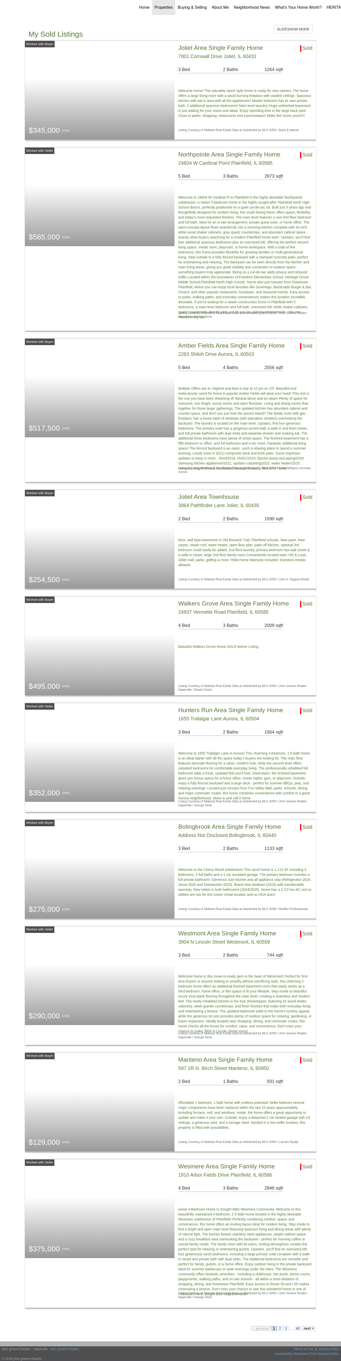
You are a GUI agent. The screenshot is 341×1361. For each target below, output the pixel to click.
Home (144, 7)
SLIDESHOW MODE (293, 29)
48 (298, 1328)
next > (309, 1328)
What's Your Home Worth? (298, 7)
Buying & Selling (192, 7)
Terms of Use (303, 1349)
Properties (164, 7)
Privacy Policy (329, 1349)
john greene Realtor (65, 1349)
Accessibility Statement (291, 1354)
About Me (220, 7)
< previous (261, 1328)
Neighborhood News (252, 7)
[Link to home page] (15, 7)
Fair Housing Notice (325, 1354)
